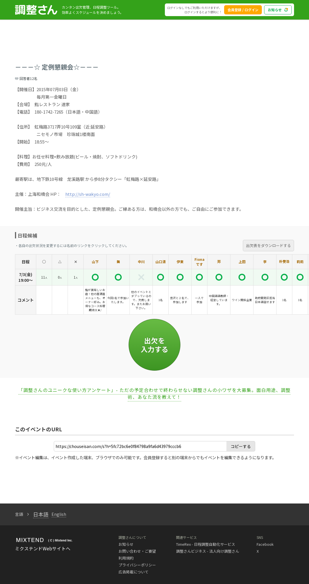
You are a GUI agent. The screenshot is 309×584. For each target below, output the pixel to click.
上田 (242, 261)
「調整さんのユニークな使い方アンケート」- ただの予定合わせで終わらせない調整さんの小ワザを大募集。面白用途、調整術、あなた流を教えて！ (154, 393)
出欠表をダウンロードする (268, 245)
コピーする (241, 446)
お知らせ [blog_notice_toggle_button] (278, 9)
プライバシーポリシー (137, 565)
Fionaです (199, 262)
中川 (141, 261)
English (59, 514)
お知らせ (126, 544)
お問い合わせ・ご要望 (137, 551)
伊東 (180, 261)
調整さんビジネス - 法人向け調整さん (207, 551)
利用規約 (126, 558)
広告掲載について (133, 572)
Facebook (265, 544)
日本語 (41, 514)
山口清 (160, 261)
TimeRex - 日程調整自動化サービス (205, 544)
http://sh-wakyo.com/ (87, 194)
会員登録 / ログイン (243, 9)
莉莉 (300, 261)
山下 (95, 261)
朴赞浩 (284, 261)
